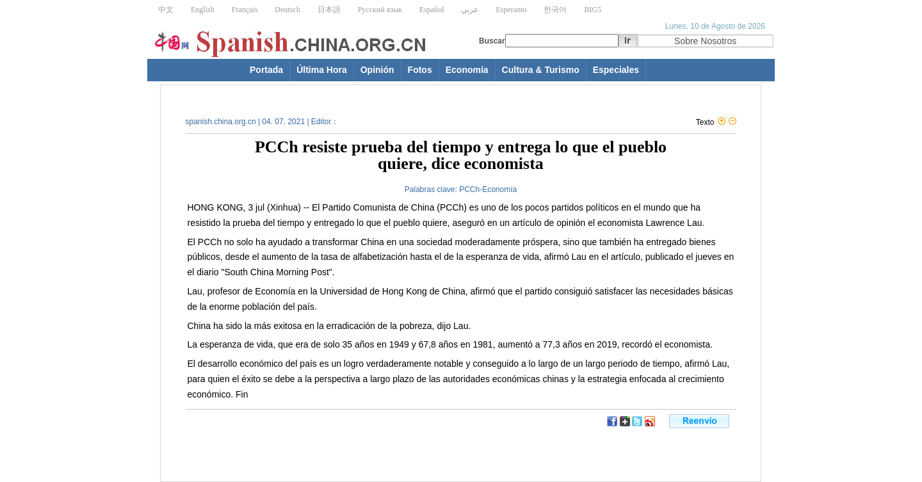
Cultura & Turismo (540, 70)
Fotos (420, 70)
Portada (266, 70)
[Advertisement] (317, 446)
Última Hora (321, 70)
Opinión (377, 70)
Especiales (616, 70)
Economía (467, 70)
